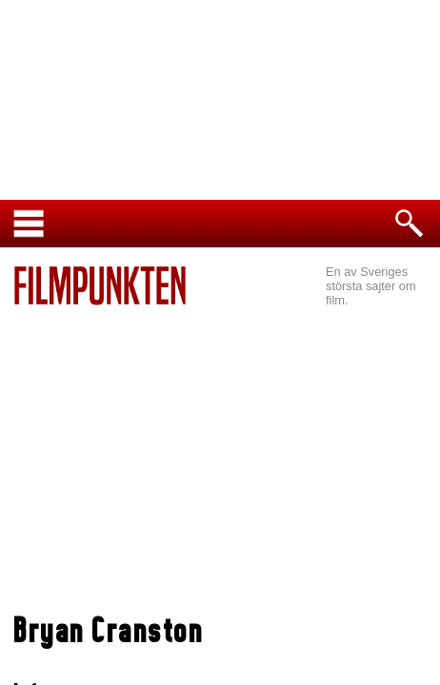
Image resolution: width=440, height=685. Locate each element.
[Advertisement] (220, 462)
